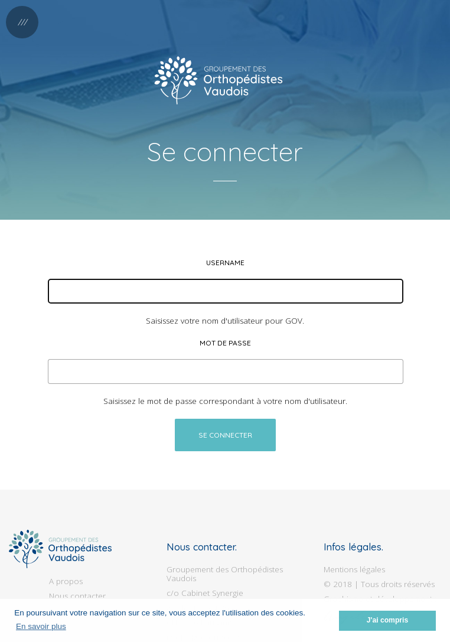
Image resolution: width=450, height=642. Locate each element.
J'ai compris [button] (387, 620)
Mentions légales (354, 569)
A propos (66, 581)
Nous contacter (77, 596)
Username (225, 262)
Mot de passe (225, 342)
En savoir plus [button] (41, 626)
